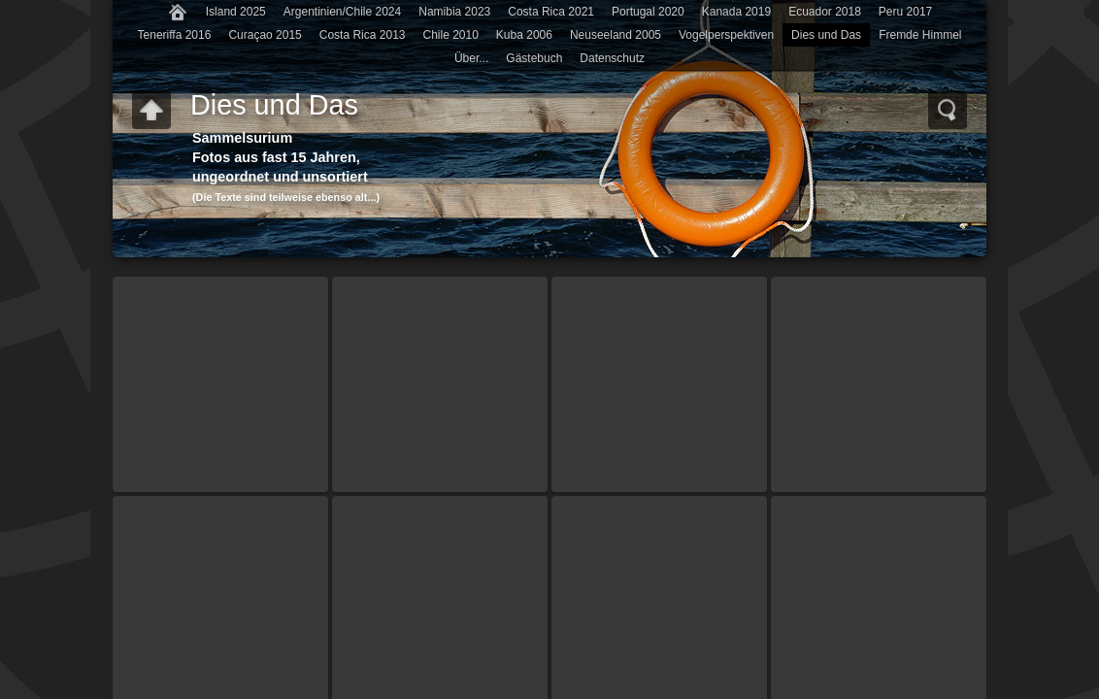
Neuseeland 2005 (615, 35)
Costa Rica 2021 (551, 11)
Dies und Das (826, 35)
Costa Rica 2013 (362, 35)
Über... (471, 58)
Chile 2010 (450, 35)
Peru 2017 (905, 11)
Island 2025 (236, 11)
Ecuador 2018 (824, 11)
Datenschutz (612, 58)
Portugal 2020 (648, 11)
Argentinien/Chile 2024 (342, 11)
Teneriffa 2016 (175, 35)
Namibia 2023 (454, 11)
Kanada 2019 (736, 11)
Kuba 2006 (524, 35)
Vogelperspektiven (726, 35)
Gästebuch (534, 58)
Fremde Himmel (920, 35)
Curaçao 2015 (264, 35)
